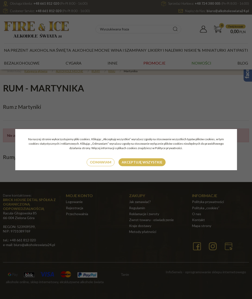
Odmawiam (100, 162)
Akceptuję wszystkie (142, 162)
